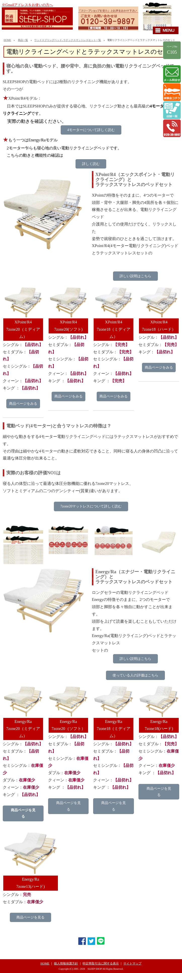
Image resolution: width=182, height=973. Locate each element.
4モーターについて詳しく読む (91, 130)
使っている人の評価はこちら (135, 675)
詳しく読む (91, 164)
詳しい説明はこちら (135, 276)
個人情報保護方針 (66, 963)
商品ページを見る (23, 813)
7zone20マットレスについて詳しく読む (91, 506)
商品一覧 (23, 40)
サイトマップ (132, 963)
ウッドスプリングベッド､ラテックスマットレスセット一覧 (67, 40)
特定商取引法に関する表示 (101, 963)
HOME (7, 40)
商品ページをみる (23, 404)
